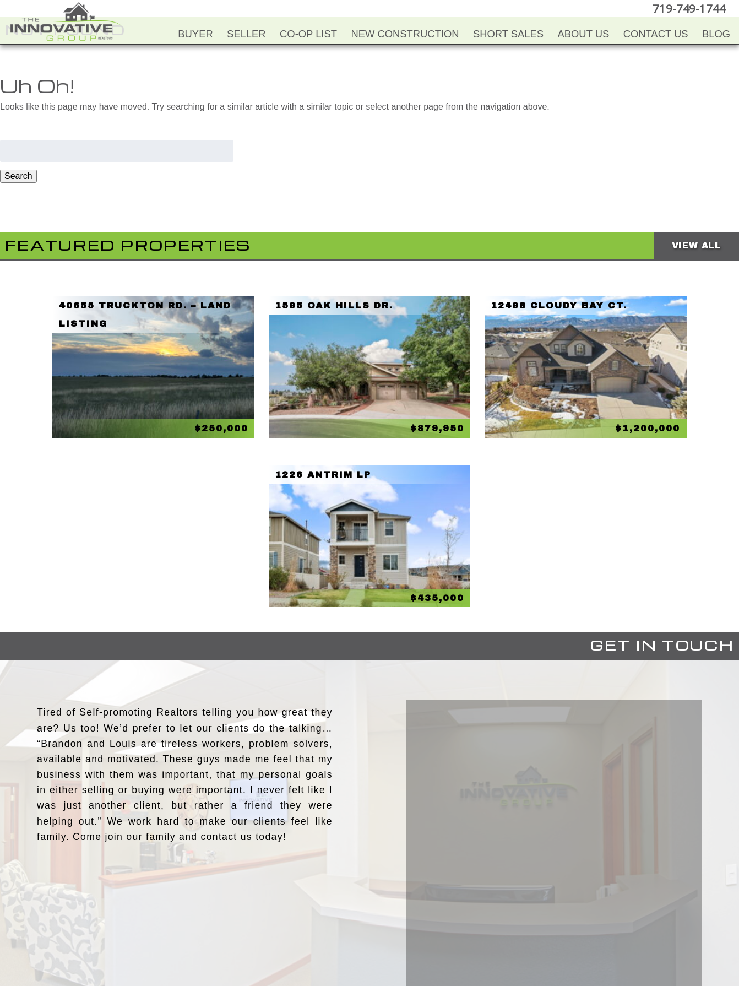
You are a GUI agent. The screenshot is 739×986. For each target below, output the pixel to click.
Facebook (324, 924)
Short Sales (508, 34)
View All (696, 245)
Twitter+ (368, 924)
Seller (246, 34)
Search (18, 176)
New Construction (405, 34)
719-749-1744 (692, 8)
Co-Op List (308, 34)
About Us (584, 34)
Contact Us (655, 34)
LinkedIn (390, 924)
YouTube (346, 924)
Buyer (195, 34)
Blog (716, 34)
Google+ (412, 924)
